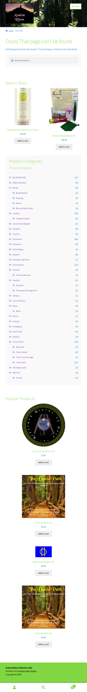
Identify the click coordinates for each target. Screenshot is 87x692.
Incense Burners (23, 275)
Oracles (16, 321)
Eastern (16, 254)
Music (15, 306)
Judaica (16, 295)
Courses (16, 234)
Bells (18, 311)
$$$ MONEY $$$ (19, 177)
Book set (20, 347)
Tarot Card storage (24, 357)
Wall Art (16, 372)
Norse (18, 203)
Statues (16, 336)
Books (15, 187)
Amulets (20, 285)
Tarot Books (21, 352)
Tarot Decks (18, 341)
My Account (14, 687)
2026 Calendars (19, 182)
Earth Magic (18, 249)
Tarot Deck (21, 362)
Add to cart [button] (22, 140)
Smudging (17, 326)
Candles (16, 213)
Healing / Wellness (21, 259)
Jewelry (16, 280)
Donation (17, 244)
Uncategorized (19, 367)
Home (11, 31)
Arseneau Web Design (26, 671)
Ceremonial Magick (21, 223)
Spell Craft (17, 331)
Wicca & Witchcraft (24, 208)
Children (16, 228)
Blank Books (21, 193)
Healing (19, 198)
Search (43, 687)
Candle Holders (23, 218)
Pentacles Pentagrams (26, 290)
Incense (16, 270)
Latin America (19, 300)
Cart (67, 685)
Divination (17, 239)
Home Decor (18, 264)
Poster (19, 377)
